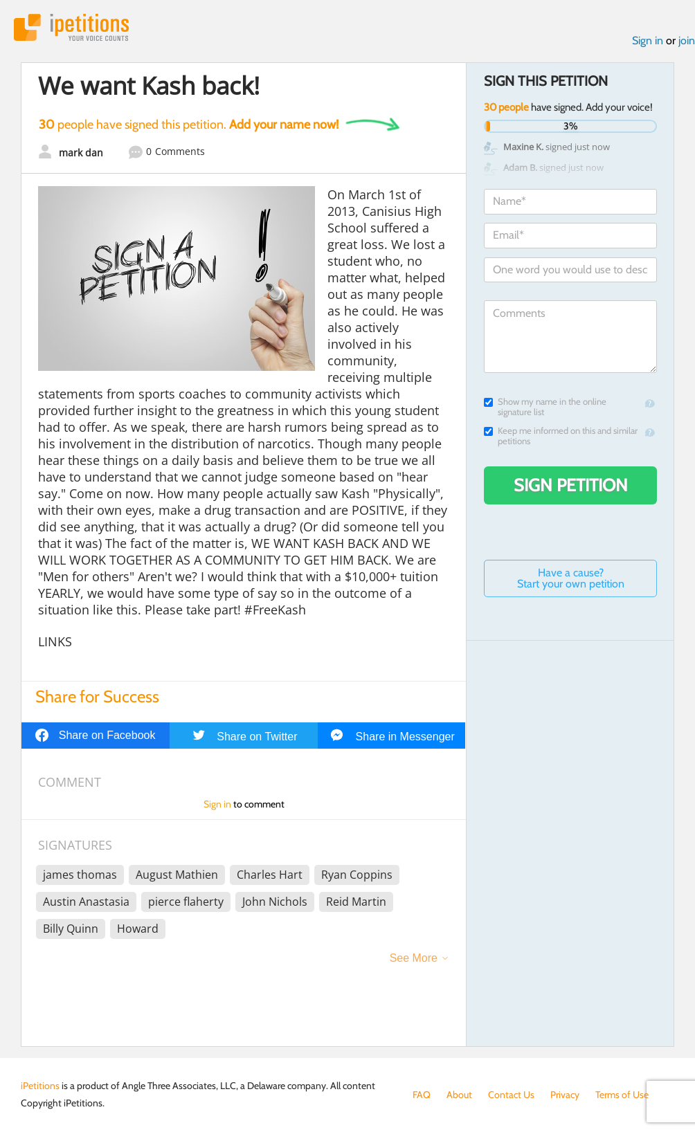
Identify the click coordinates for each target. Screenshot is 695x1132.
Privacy (564, 1094)
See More (413, 958)
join (686, 40)
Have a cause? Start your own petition (570, 578)
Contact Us (511, 1094)
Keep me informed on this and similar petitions (561, 436)
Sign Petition (571, 485)
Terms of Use (622, 1094)
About (459, 1094)
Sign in (647, 40)
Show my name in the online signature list (545, 406)
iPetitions (71, 27)
